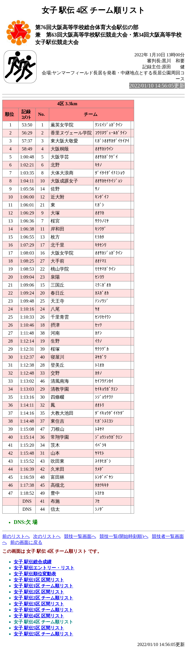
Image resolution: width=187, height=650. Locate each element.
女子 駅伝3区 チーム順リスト (43, 609)
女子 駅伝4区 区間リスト (39, 615)
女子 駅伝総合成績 (32, 561)
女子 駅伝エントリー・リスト (44, 567)
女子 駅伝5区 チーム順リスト (43, 633)
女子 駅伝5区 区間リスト (39, 627)
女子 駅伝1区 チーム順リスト (43, 585)
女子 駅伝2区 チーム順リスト (43, 597)
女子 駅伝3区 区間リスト (39, 603)
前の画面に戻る (26, 542)
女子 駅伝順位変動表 (35, 573)
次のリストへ (47, 536)
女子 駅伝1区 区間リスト (39, 579)
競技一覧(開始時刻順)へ (124, 536)
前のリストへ (16, 536)
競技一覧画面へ (80, 536)
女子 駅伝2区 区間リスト (39, 591)
